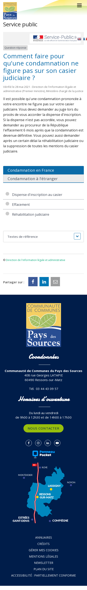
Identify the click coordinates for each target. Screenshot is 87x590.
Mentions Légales (43, 556)
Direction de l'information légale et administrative (35, 260)
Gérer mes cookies (43, 550)
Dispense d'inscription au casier (33, 194)
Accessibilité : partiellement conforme (43, 575)
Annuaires (43, 537)
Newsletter (43, 563)
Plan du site (44, 569)
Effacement (17, 204)
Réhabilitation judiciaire (27, 214)
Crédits (43, 544)
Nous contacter (43, 428)
